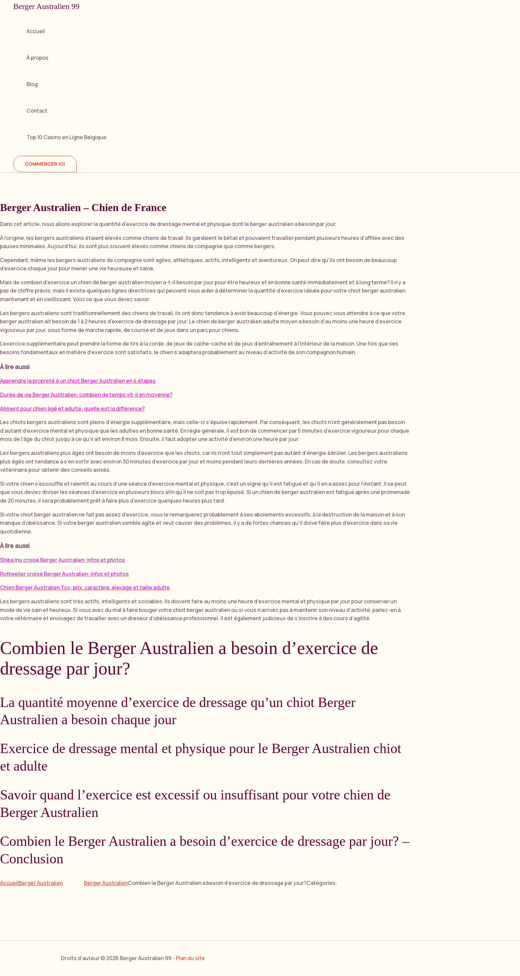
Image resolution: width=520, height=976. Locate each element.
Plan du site (190, 958)
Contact (37, 110)
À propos (37, 57)
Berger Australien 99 (46, 6)
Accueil (36, 31)
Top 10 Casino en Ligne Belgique (66, 137)
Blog (32, 84)
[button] (45, 164)
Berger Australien (41, 883)
